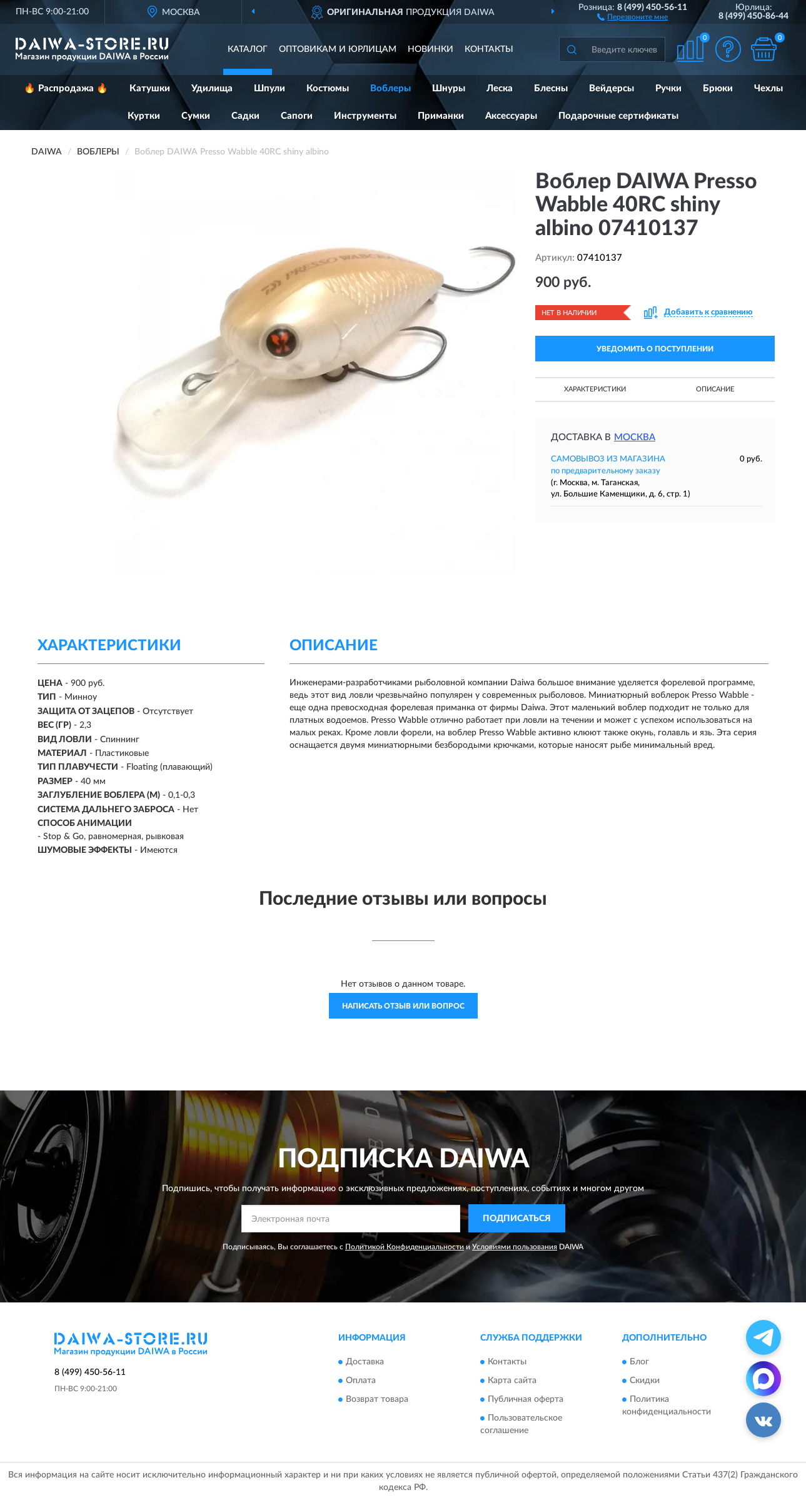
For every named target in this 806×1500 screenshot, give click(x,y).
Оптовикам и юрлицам (337, 49)
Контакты (489, 49)
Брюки (718, 88)
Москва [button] (634, 437)
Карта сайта (512, 1381)
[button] (632, 16)
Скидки (645, 1381)
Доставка (365, 1362)
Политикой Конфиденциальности (404, 1247)
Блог (639, 1362)
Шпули (269, 88)
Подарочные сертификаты (618, 116)
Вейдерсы (611, 88)
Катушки (149, 88)
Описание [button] (715, 389)
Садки (245, 116)
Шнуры (448, 88)
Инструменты (365, 116)
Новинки (430, 49)
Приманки (441, 116)
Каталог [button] (248, 49)
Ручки (668, 88)
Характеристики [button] (595, 389)
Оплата (361, 1381)
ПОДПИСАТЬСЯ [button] (517, 1218)
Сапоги (297, 116)
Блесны (551, 88)
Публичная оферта (525, 1400)
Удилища (212, 88)
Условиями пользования (514, 1247)
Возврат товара (377, 1400)
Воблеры (390, 88)
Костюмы (327, 88)
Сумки (195, 116)
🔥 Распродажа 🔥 (66, 88)
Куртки (144, 116)
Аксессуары (511, 116)
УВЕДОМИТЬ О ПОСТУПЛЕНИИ (655, 349)
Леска (499, 88)
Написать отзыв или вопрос (403, 1006)
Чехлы (768, 88)
